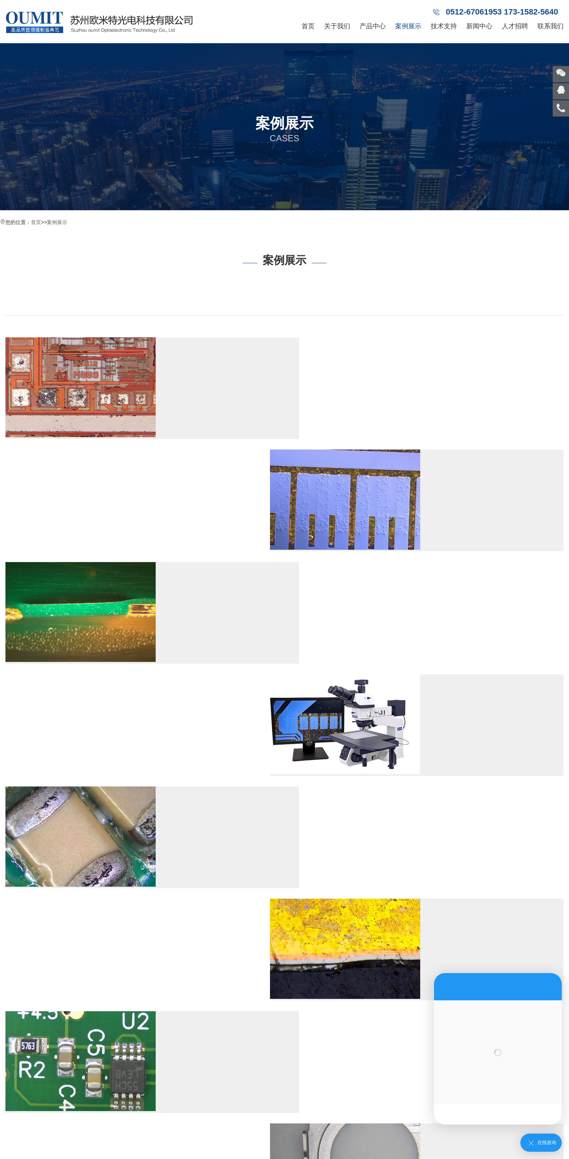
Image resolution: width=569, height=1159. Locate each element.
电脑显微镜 (381, 1086)
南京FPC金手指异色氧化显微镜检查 (197, 803)
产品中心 (373, 26)
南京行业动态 (147, 1006)
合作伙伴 (15, 1038)
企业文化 (15, 1006)
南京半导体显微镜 (78, 1086)
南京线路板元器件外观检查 (182, 578)
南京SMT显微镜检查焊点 (179, 691)
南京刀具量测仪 (75, 1102)
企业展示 (15, 1070)
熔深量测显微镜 (417, 1086)
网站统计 (10, 1155)
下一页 (108, 912)
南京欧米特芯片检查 (172, 353)
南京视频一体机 (75, 1006)
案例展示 (408, 26)
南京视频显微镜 (75, 1070)
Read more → (155, 421)
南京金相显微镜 (75, 990)
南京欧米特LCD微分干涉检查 (471, 353)
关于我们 (337, 26)
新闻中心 (479, 26)
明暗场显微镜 (416, 1102)
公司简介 (15, 990)
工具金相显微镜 (407, 1078)
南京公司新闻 (147, 990)
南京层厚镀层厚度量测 (460, 578)
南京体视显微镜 (75, 1054)
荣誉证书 (15, 1086)
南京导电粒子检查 (453, 465)
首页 (308, 26)
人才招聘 (515, 26)
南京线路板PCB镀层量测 (179, 465)
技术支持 (444, 26)
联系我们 (550, 26)
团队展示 (15, 1054)
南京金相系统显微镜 (80, 1038)
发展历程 (15, 1022)
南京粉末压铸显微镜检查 (464, 691)
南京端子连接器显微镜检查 (467, 803)
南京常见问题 (147, 1022)
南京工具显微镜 (75, 1022)
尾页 (132, 912)
